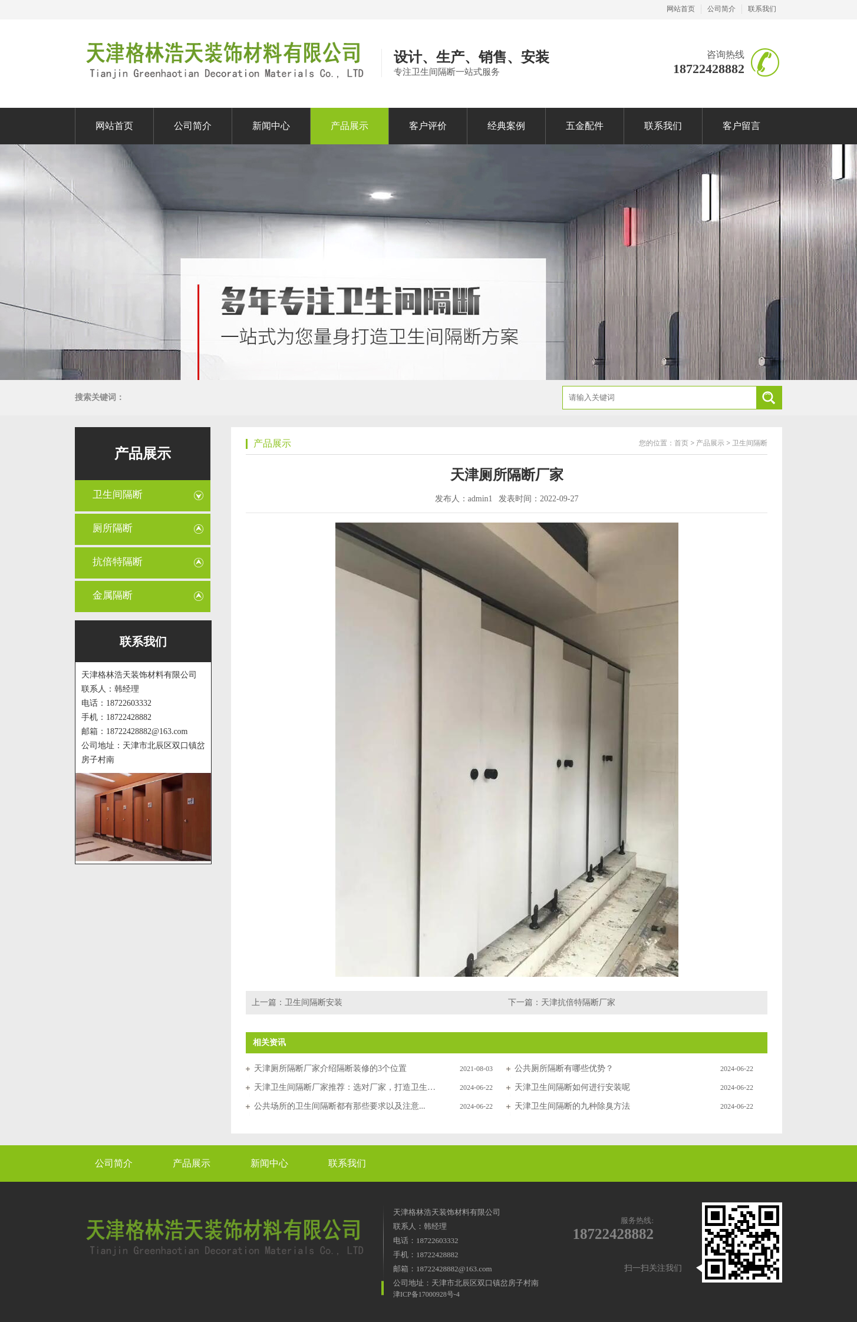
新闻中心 (271, 126)
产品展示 (349, 126)
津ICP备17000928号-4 (426, 1294)
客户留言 (741, 126)
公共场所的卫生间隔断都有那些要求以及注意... (340, 1106)
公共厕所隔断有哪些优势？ (564, 1068)
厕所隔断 (113, 528)
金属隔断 (113, 595)
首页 (681, 443)
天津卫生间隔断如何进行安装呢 (572, 1087)
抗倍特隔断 (118, 561)
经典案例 (506, 126)
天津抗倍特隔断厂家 (578, 1002)
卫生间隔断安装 (313, 1002)
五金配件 (585, 126)
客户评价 (428, 126)
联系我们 (762, 9)
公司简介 (721, 9)
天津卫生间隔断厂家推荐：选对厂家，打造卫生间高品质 (345, 1087)
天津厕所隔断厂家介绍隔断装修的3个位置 (330, 1068)
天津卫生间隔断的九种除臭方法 (572, 1106)
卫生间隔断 (118, 494)
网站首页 (681, 9)
